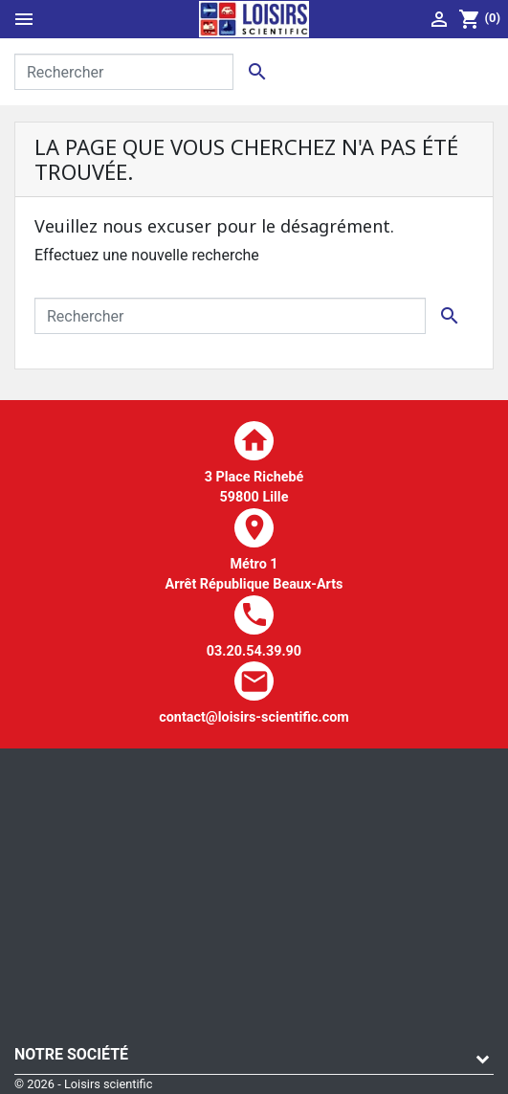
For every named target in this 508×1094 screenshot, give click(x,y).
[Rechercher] (123, 72)
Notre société (71, 1054)
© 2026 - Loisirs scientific (83, 1084)
